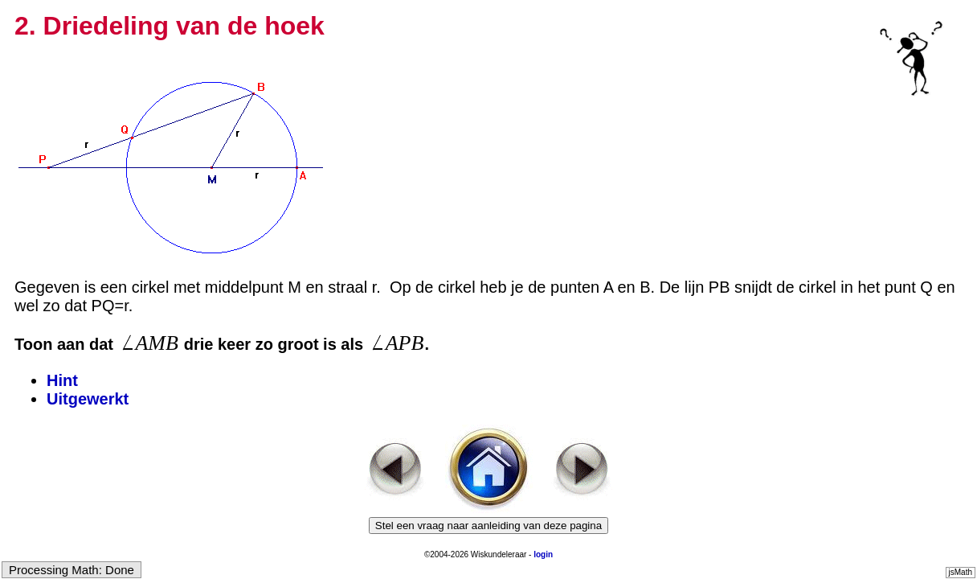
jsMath (960, 572)
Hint (62, 380)
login (543, 554)
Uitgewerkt (88, 399)
